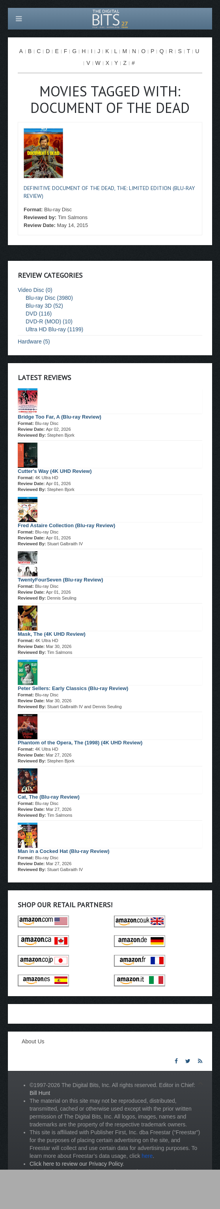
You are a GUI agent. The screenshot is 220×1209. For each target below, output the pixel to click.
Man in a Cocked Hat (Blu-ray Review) (64, 851)
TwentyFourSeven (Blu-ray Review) (60, 580)
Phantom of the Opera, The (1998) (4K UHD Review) (80, 743)
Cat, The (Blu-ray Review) (49, 797)
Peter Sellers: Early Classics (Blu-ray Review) (73, 688)
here (147, 1156)
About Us (33, 1041)
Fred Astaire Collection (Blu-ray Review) (66, 525)
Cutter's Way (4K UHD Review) (55, 471)
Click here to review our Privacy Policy (76, 1164)
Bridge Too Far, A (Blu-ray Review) (59, 417)
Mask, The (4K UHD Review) (52, 634)
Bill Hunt (40, 1093)
